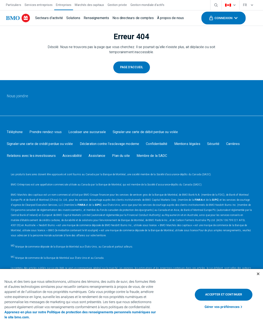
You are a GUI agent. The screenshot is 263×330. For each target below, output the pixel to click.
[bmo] (18, 18)
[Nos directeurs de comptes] (133, 18)
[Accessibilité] (72, 155)
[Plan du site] (121, 155)
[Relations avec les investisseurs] (31, 155)
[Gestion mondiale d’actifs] (147, 4)
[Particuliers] (13, 4)
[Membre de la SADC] (152, 155)
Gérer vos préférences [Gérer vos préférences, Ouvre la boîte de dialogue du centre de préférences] (222, 306)
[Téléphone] (15, 132)
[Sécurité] (213, 143)
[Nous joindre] (17, 96)
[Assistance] (97, 155)
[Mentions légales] (187, 143)
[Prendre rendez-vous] (45, 132)
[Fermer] (258, 274)
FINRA (199, 200)
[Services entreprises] (39, 4)
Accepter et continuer (223, 294)
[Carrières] (233, 143)
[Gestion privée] (117, 4)
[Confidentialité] (156, 143)
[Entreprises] (64, 4)
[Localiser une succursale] (87, 132)
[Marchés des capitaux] (89, 4)
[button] (223, 18)
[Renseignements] (96, 18)
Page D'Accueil (131, 67)
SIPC (215, 200)
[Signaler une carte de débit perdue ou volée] (145, 132)
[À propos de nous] (170, 18)
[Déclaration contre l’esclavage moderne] (109, 143)
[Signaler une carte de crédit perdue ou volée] (40, 143)
